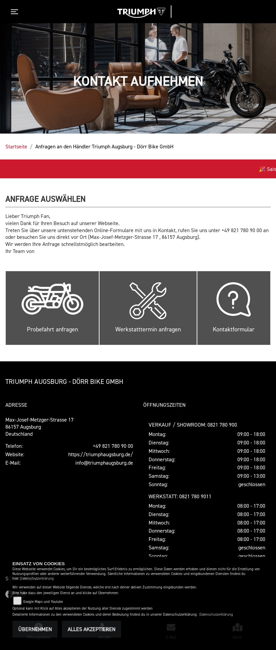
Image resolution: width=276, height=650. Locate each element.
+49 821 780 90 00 (113, 445)
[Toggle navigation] (16, 11)
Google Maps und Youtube (43, 602)
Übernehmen (35, 629)
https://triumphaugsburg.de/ (100, 454)
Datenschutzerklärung (37, 578)
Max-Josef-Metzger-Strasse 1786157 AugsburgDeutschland (39, 426)
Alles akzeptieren (91, 629)
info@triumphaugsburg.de (104, 462)
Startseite (16, 146)
